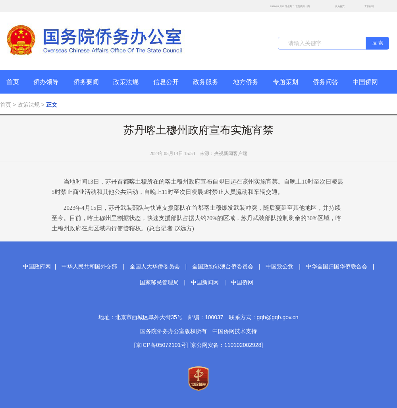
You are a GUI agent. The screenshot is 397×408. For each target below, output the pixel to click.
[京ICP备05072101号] (161, 345)
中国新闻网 (205, 282)
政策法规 (126, 82)
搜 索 (377, 43)
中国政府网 (37, 266)
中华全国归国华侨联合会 (336, 266)
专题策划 (285, 82)
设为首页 (335, 6)
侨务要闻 (86, 82)
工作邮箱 (365, 7)
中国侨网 (365, 82)
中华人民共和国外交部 (89, 266)
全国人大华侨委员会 (155, 266)
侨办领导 (46, 82)
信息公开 (166, 82)
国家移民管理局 (159, 282)
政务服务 (205, 82)
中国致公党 (279, 266)
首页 (12, 82)
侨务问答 (325, 82)
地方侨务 (245, 82)
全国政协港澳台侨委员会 (222, 266)
